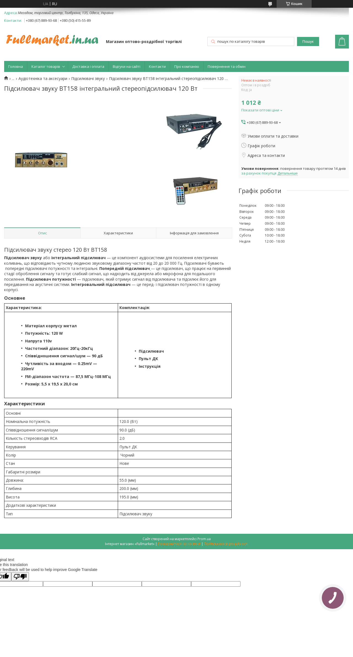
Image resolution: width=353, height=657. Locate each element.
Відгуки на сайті (126, 66)
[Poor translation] (20, 576)
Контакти (157, 66)
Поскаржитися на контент (179, 543)
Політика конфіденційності (226, 543)
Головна (15, 66)
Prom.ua (204, 539)
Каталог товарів (45, 66)
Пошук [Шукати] (308, 41)
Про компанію (186, 66)
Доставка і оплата (88, 66)
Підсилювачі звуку (88, 78)
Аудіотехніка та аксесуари (42, 78)
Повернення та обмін (226, 66)
